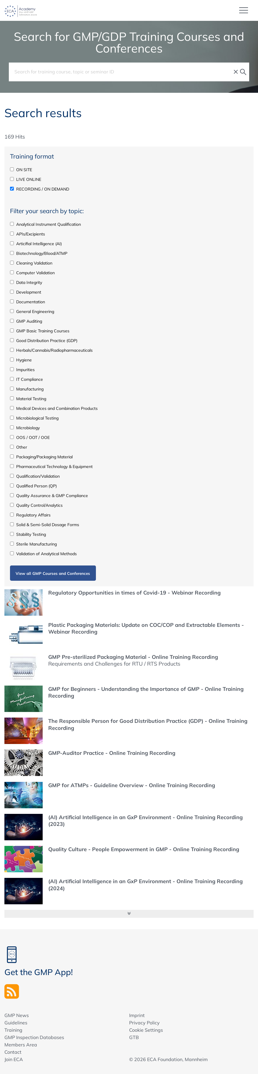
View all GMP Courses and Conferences (53, 572)
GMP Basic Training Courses (39, 330)
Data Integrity (26, 282)
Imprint (137, 1015)
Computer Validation (32, 272)
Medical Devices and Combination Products (54, 408)
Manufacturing (27, 388)
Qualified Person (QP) (33, 485)
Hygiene (21, 359)
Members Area (20, 1044)
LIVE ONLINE (25, 179)
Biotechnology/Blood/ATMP (38, 253)
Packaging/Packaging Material (41, 456)
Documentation (27, 301)
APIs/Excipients (27, 233)
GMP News (16, 1015)
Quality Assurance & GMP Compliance (49, 495)
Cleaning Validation (31, 262)
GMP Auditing (26, 321)
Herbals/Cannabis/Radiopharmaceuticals (51, 350)
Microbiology (25, 427)
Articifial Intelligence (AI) (36, 243)
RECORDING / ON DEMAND (39, 188)
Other (18, 447)
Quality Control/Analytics (36, 505)
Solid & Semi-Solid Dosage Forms (44, 524)
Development (25, 291)
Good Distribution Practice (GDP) (43, 340)
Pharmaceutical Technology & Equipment (51, 466)
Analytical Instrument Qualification (45, 224)
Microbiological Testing (34, 417)
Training (13, 1030)
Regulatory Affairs (30, 514)
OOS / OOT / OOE (30, 437)
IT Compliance (26, 379)
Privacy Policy (144, 1022)
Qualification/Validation (35, 476)
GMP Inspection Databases (34, 1037)
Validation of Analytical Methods (43, 553)
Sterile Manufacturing (33, 543)
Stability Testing (28, 534)
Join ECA (13, 1059)
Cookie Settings (146, 1030)
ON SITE (21, 169)
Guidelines (15, 1022)
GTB (134, 1037)
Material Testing (28, 398)
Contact (12, 1052)
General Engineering (32, 311)
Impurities (22, 369)
